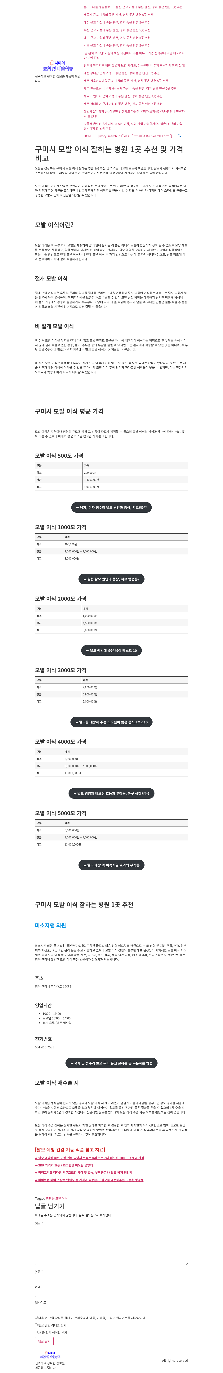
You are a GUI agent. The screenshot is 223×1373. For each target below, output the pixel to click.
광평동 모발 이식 (57, 1198)
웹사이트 (40, 1302)
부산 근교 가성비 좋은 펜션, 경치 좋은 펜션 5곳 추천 (117, 30)
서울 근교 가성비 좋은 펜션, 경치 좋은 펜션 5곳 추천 (117, 45)
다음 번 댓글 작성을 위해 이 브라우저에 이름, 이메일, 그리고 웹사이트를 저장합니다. (92, 1317)
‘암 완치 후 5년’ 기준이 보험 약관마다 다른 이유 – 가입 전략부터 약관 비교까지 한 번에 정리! (134, 55)
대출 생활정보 (101, 7)
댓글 (39, 1222)
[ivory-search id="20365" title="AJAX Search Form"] (135, 136)
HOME (88, 136)
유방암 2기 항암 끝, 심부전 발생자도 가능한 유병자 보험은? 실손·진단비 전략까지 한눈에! (134, 113)
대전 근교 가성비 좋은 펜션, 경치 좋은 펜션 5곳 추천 (117, 22)
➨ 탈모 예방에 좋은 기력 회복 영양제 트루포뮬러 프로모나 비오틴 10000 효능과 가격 (89, 1158)
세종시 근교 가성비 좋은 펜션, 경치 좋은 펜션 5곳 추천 (118, 14)
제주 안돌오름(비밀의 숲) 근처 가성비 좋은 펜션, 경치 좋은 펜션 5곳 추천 (130, 88)
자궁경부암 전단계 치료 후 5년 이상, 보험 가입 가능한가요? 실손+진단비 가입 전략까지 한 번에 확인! (133, 126)
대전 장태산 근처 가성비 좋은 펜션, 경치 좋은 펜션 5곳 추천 (122, 73)
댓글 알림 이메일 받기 (52, 1325)
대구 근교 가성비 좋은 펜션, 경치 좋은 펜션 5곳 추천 (117, 37)
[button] (179, 136)
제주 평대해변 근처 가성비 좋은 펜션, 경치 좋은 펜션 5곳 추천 (123, 103)
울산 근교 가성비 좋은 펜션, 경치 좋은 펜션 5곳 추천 (149, 7)
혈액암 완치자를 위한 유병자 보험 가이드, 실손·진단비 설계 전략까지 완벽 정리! (134, 65)
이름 (39, 1271)
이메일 (40, 1286)
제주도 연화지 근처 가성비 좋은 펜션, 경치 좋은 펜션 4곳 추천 (123, 96)
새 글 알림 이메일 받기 (52, 1332)
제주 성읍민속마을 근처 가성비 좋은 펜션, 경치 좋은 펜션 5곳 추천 (126, 80)
